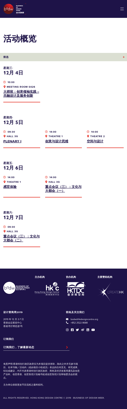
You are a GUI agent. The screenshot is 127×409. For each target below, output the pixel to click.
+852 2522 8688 (79, 322)
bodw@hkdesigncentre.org (84, 319)
